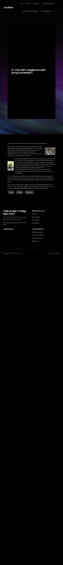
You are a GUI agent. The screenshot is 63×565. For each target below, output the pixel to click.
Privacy (34, 217)
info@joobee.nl (8, 229)
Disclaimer (35, 220)
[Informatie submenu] (39, 3)
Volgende (29, 192)
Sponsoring (35, 223)
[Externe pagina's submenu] (50, 11)
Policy (39, 217)
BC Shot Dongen (37, 238)
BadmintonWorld (37, 232)
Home (11, 192)
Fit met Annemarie (38, 235)
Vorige (20, 192)
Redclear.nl (35, 241)
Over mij (34, 214)
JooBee (8, 7)
